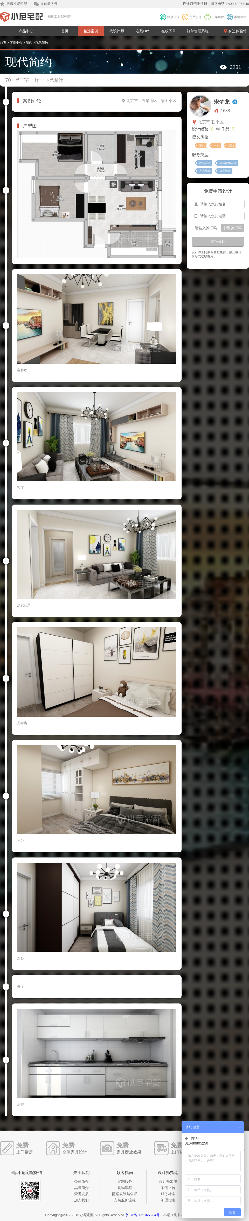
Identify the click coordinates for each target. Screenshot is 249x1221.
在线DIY (142, 31)
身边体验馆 (238, 31)
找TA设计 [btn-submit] (218, 242)
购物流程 (124, 1188)
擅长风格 (200, 137)
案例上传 (168, 1188)
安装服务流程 (125, 1200)
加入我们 (81, 1200)
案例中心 (16, 42)
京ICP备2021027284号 (142, 1215)
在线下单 (168, 31)
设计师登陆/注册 (195, 4)
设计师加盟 (168, 1181)
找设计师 (116, 31)
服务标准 (168, 1194)
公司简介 (81, 1181)
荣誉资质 (81, 1194)
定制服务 (124, 1181)
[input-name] (218, 204)
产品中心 (26, 31)
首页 (64, 31)
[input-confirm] (205, 228)
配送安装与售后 (124, 1194)
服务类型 (200, 154)
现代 (29, 42)
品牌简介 (81, 1188)
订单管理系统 (198, 31)
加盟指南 (168, 1200)
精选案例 (91, 31)
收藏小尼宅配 (17, 4)
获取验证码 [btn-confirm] (233, 228)
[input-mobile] (218, 216)
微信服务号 (48, 4)
